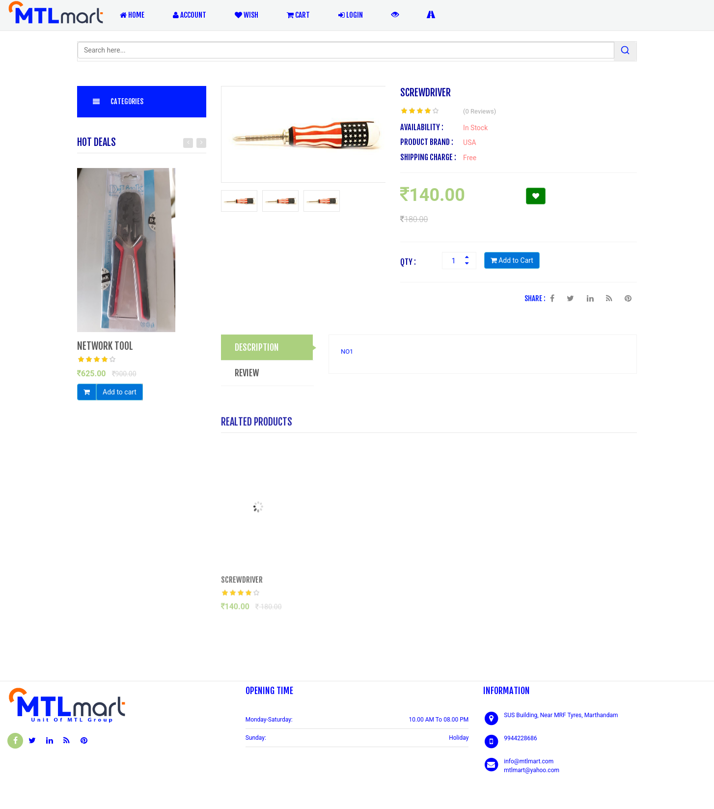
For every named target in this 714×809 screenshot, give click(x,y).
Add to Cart (512, 261)
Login (350, 15)
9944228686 (520, 738)
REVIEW (247, 373)
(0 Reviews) (479, 112)
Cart (298, 15)
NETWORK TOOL (105, 347)
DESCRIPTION (257, 347)
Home (132, 15)
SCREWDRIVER (242, 583)
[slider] (96, 360)
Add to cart (120, 392)
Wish (246, 15)
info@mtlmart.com (528, 761)
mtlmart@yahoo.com (531, 770)
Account (189, 15)
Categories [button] (117, 101)
